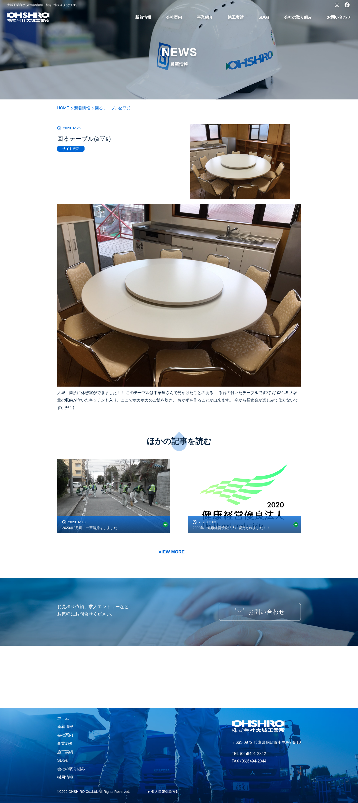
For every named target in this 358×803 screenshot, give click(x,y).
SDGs (264, 17)
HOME (63, 108)
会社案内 (174, 17)
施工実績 (236, 17)
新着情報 (143, 17)
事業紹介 (205, 17)
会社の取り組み (298, 17)
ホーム (63, 718)
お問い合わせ (339, 17)
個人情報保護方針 (165, 792)
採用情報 (65, 777)
